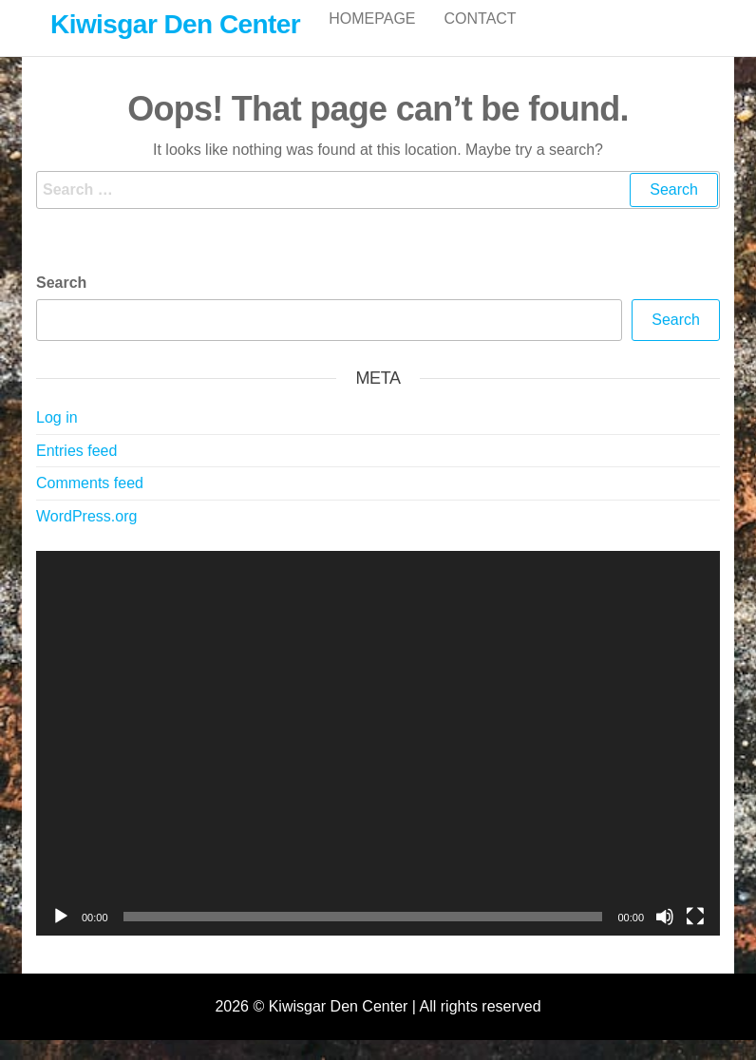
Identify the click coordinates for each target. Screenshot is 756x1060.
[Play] (60, 936)
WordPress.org (86, 536)
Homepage (372, 37)
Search (61, 302)
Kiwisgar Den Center (175, 24)
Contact (480, 37)
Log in (57, 437)
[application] (378, 763)
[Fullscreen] (695, 936)
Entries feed (76, 471)
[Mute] (664, 936)
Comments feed (89, 503)
